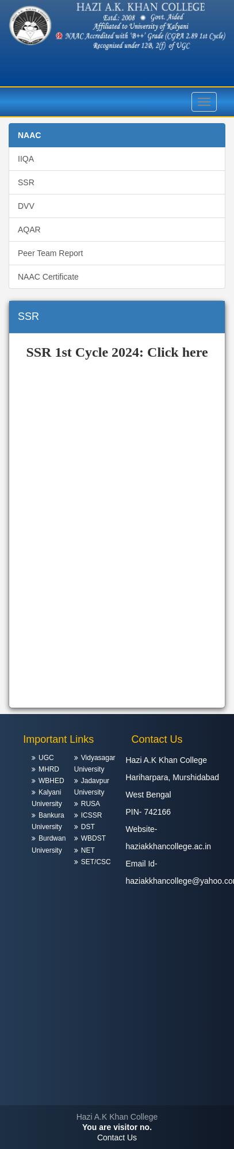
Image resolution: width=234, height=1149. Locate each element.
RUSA (90, 804)
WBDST (93, 838)
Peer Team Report (50, 253)
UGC (46, 758)
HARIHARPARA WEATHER (117, 1062)
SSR (26, 182)
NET (88, 850)
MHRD (49, 769)
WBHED (51, 781)
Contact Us (117, 1137)
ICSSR (91, 815)
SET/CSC (96, 862)
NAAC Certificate (48, 276)
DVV (26, 206)
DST (88, 827)
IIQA (26, 158)
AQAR (29, 229)
